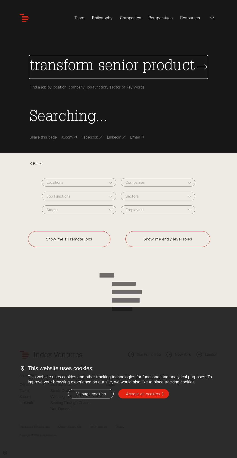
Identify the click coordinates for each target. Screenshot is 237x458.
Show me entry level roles (167, 239)
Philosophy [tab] (102, 17)
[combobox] (79, 182)
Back (36, 163)
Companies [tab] (130, 17)
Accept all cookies (143, 394)
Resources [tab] (190, 17)
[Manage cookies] (91, 393)
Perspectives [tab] (161, 17)
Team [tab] (80, 17)
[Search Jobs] (118, 67)
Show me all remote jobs (69, 239)
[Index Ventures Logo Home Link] (24, 18)
